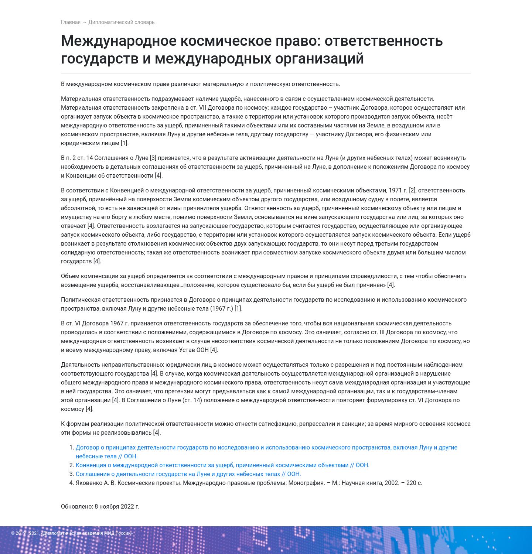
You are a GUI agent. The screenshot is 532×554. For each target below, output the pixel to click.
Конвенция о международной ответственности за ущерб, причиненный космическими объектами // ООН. (223, 465)
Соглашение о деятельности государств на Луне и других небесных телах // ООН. (188, 474)
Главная (71, 22)
